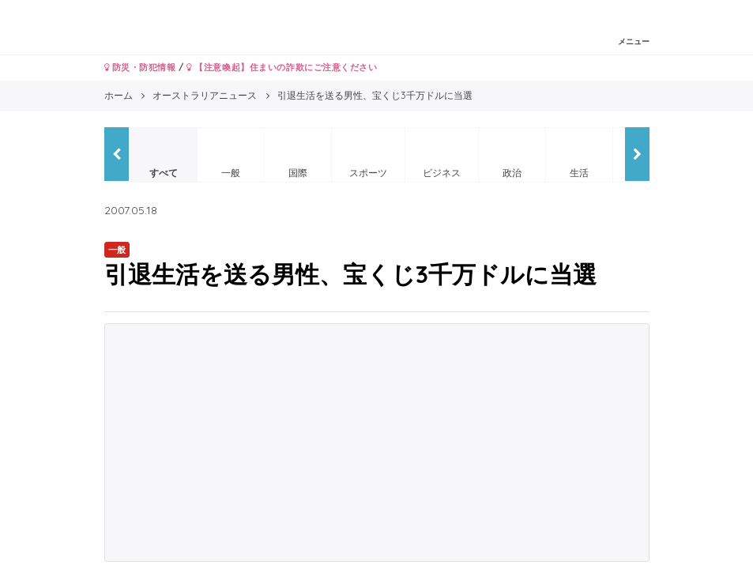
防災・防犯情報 (140, 67)
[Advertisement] (377, 442)
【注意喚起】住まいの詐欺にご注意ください (281, 67)
